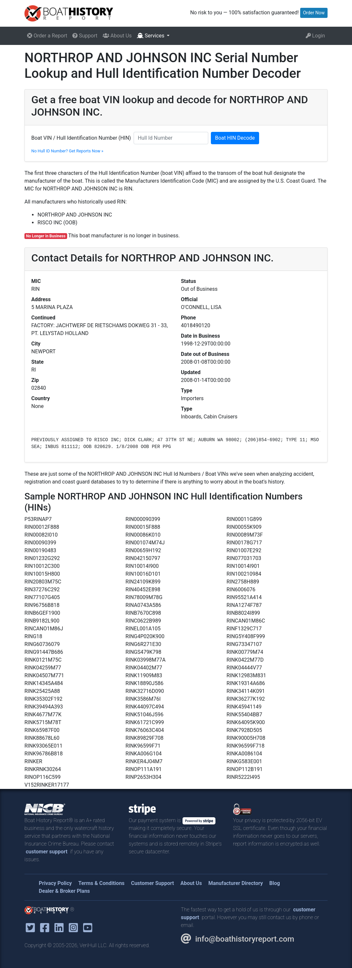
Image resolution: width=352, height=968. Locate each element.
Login (315, 36)
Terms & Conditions (101, 883)
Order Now (314, 12)
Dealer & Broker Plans (64, 891)
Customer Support (152, 883)
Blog (274, 883)
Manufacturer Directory (235, 883)
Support (84, 36)
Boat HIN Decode (235, 138)
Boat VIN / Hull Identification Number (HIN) (81, 138)
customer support (46, 852)
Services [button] (151, 36)
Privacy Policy (55, 883)
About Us (117, 36)
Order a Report (47, 36)
